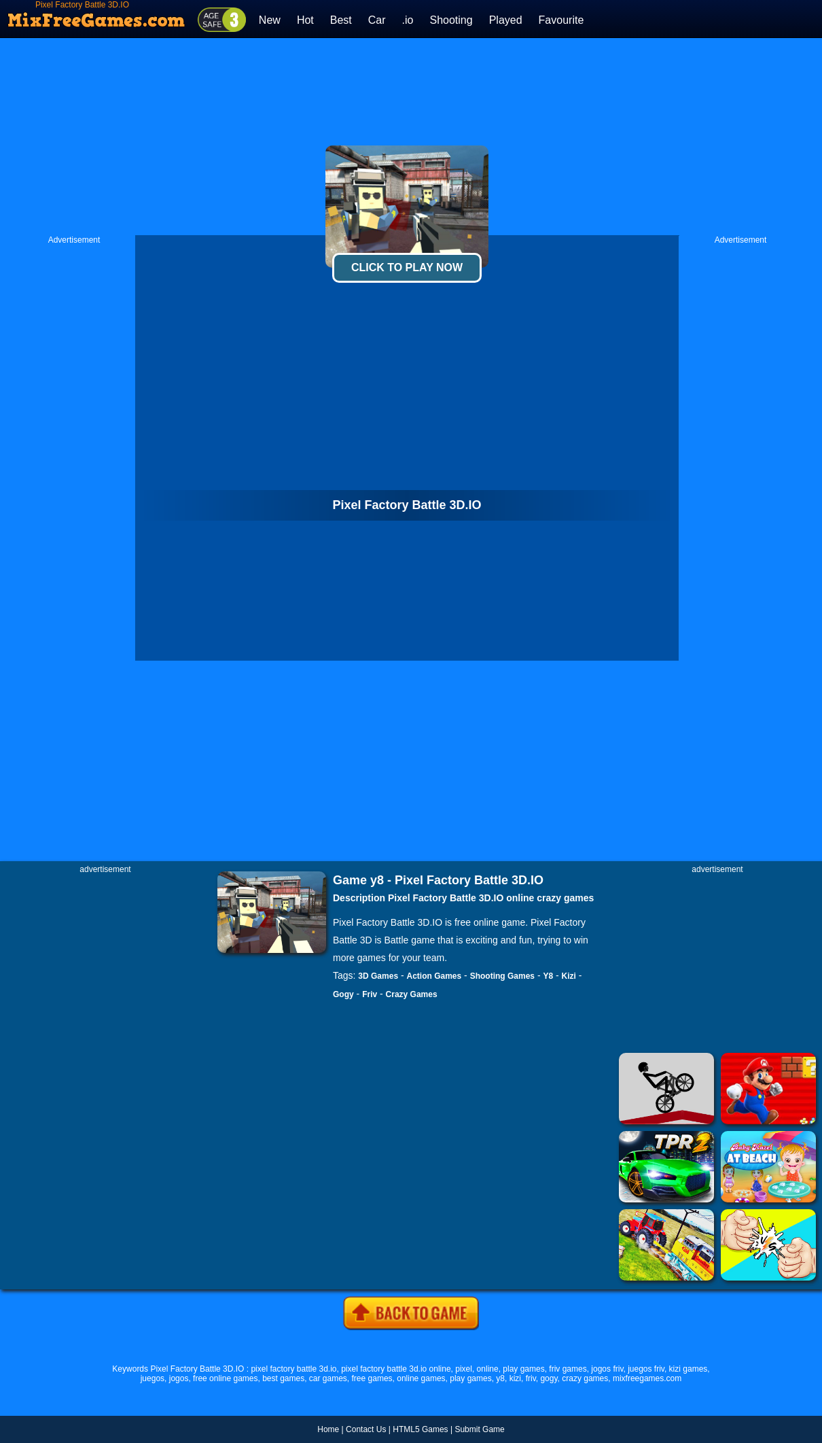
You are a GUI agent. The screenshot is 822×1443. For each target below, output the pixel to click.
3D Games (378, 976)
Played (505, 20)
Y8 (548, 976)
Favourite (561, 20)
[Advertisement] (411, 136)
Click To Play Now (407, 267)
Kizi (569, 976)
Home (328, 1429)
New (270, 20)
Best (341, 20)
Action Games (434, 976)
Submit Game (479, 1429)
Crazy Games (411, 994)
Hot (305, 20)
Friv (369, 994)
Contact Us (366, 1429)
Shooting (450, 20)
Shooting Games (502, 976)
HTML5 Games (420, 1429)
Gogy (343, 994)
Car (377, 20)
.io (408, 20)
